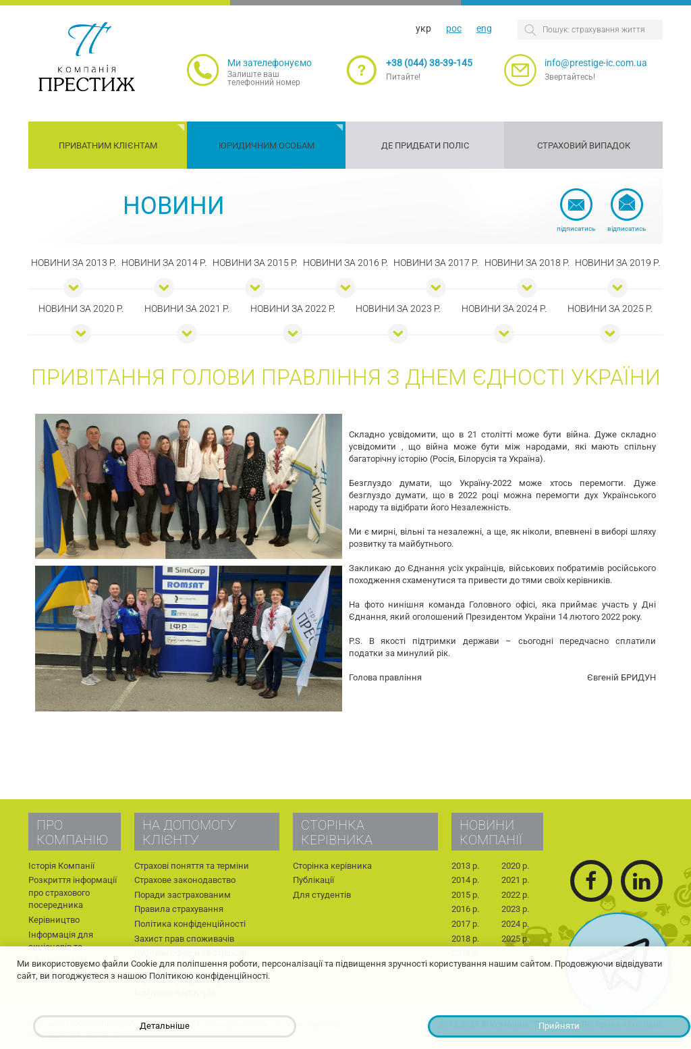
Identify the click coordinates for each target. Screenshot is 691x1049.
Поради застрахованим (182, 895)
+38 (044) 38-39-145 (429, 62)
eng (484, 28)
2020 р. (515, 866)
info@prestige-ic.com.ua (596, 62)
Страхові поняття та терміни (191, 866)
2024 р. (515, 924)
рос (454, 28)
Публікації (313, 880)
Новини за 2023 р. (398, 308)
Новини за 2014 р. (163, 262)
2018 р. (465, 939)
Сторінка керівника (332, 866)
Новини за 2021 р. (186, 308)
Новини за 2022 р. (292, 308)
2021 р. (515, 880)
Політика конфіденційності (190, 924)
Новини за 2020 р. (80, 308)
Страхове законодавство (185, 880)
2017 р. (465, 924)
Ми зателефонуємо (269, 62)
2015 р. (465, 895)
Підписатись (576, 228)
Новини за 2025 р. (610, 308)
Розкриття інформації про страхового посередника (72, 892)
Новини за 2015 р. (255, 262)
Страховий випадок (583, 145)
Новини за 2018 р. (527, 262)
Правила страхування (178, 909)
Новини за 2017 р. (435, 262)
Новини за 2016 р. (345, 262)
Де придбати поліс (425, 145)
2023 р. (515, 909)
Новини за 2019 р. (617, 262)
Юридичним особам (266, 145)
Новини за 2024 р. (504, 308)
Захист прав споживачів (184, 939)
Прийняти (559, 1026)
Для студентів (322, 895)
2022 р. (515, 895)
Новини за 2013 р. (73, 262)
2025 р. (515, 939)
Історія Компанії (61, 866)
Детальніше (165, 1026)
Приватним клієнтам (108, 145)
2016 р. (465, 909)
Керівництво (54, 920)
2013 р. (465, 866)
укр (423, 28)
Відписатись (626, 228)
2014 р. (465, 880)
